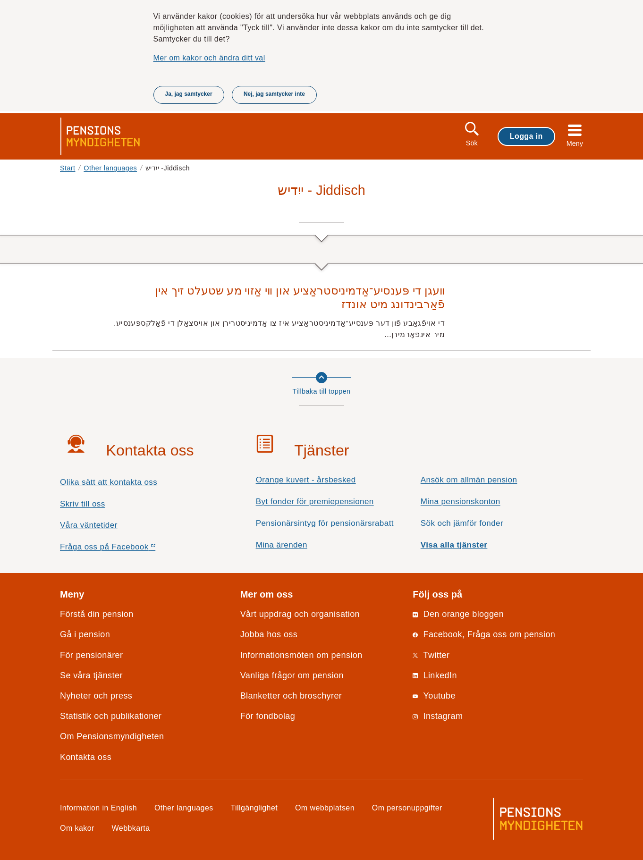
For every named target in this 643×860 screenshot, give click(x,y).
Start (68, 168)
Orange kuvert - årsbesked (306, 479)
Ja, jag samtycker (188, 94)
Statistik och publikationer (110, 716)
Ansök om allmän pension (469, 479)
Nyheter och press (96, 695)
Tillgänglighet (254, 807)
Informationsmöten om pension (301, 655)
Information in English (98, 807)
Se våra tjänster (91, 675)
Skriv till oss (82, 503)
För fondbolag (268, 716)
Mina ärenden (281, 544)
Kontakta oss (85, 757)
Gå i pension (85, 634)
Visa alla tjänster (454, 544)
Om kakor (77, 828)
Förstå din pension (97, 614)
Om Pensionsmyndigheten (112, 736)
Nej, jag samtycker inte (274, 94)
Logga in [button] (526, 136)
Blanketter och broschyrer (291, 695)
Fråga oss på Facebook (124, 549)
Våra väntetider (89, 525)
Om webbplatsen (325, 807)
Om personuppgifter (407, 807)
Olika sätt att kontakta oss (108, 482)
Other (110, 168)
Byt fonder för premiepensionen (315, 501)
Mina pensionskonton (460, 501)
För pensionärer (91, 655)
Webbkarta (131, 828)
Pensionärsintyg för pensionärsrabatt (325, 523)
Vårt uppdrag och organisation (300, 614)
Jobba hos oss (269, 634)
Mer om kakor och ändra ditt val (209, 57)
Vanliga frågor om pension (292, 675)
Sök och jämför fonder (462, 523)
